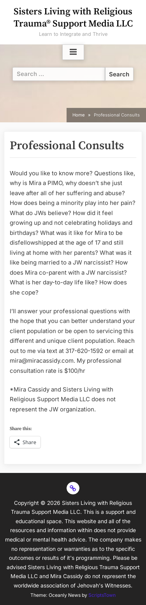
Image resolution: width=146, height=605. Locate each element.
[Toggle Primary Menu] (73, 52)
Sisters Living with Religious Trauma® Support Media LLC (73, 18)
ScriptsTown (102, 595)
